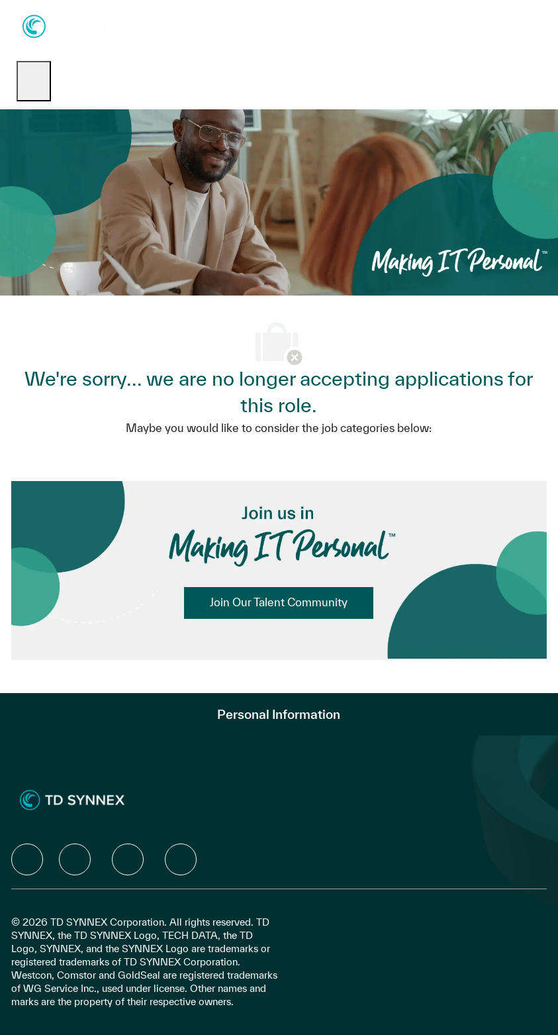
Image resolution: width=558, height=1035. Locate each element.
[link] (278, 603)
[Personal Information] (278, 714)
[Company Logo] (82, 25)
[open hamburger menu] (34, 81)
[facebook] (27, 859)
